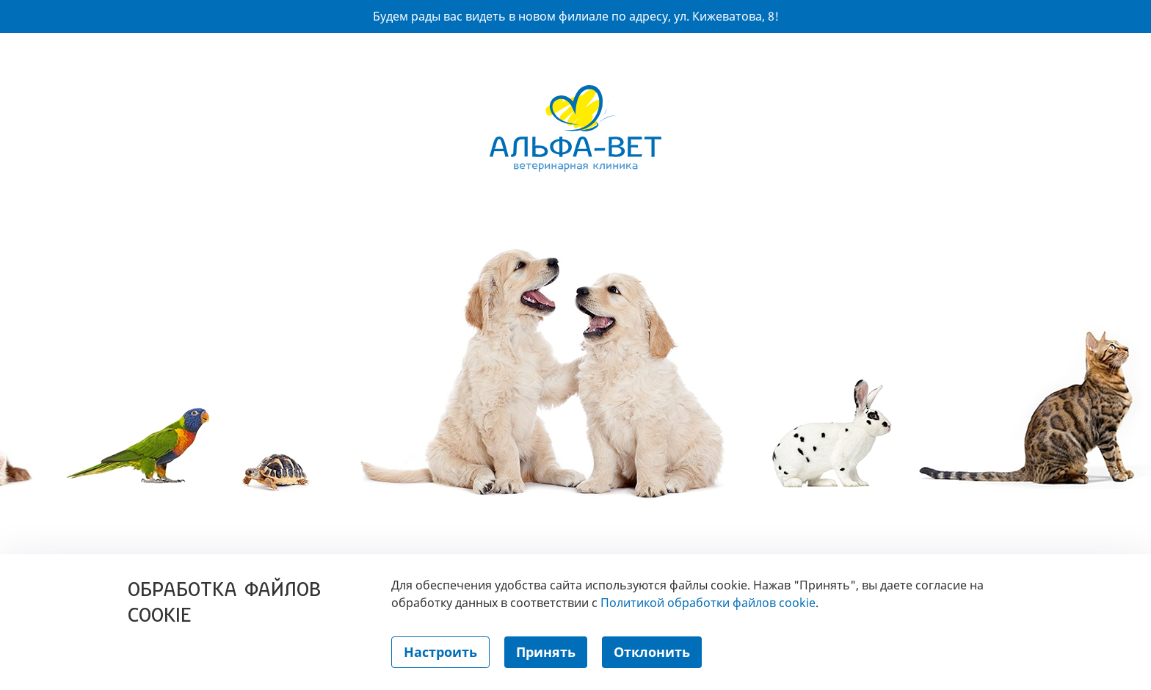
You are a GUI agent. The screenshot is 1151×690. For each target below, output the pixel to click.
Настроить (440, 652)
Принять (546, 652)
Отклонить (652, 652)
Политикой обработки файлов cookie (708, 603)
